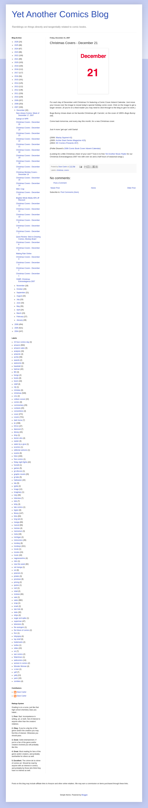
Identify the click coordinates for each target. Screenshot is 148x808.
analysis (17, 351)
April (19, 310)
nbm (15, 561)
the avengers (19, 627)
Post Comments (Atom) (70, 192)
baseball (17, 366)
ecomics (17, 447)
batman (17, 369)
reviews (17, 594)
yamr (16, 678)
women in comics (20, 663)
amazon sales (19, 348)
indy (15, 495)
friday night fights (20, 462)
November (21, 286)
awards (17, 360)
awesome (17, 363)
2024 (17, 49)
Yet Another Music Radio (115, 154)
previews (17, 579)
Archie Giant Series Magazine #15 (70, 140)
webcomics (18, 660)
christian (17, 390)
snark (16, 606)
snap (16, 603)
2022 (17, 55)
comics (16, 402)
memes (17, 528)
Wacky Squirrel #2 (64, 137)
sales (16, 600)
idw (15, 483)
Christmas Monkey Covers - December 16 (27, 173)
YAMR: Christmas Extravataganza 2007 (25, 280)
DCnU (16, 426)
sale (15, 597)
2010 (17, 97)
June (19, 303)
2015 (17, 80)
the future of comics (21, 630)
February (20, 317)
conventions (18, 411)
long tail (17, 519)
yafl (15, 672)
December (21, 110)
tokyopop (17, 636)
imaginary (18, 492)
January (20, 320)
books (16, 378)
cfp (15, 387)
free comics (18, 459)
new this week (19, 564)
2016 (17, 76)
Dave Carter (21, 692)
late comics (18, 507)
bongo (16, 375)
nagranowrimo (19, 558)
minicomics (18, 540)
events (16, 453)
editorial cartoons (20, 450)
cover (16, 414)
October (20, 289)
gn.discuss (18, 471)
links (15, 516)
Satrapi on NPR (22, 119)
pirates (16, 576)
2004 (17, 331)
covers (66, 170)
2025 (17, 45)
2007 (17, 107)
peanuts (17, 573)
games (16, 468)
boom (16, 381)
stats (16, 612)
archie (16, 357)
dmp (15, 435)
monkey (17, 543)
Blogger (84, 795)
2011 (17, 93)
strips (16, 615)
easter (16, 441)
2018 (17, 69)
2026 (17, 42)
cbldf (16, 384)
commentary (19, 405)
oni (15, 570)
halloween (18, 480)
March (19, 313)
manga (16, 522)
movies (16, 552)
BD (15, 372)
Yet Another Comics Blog (60, 14)
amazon (17, 345)
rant (15, 588)
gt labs (16, 477)
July (18, 299)
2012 (17, 90)
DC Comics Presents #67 (67, 143)
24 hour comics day (21, 342)
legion (16, 510)
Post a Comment (60, 183)
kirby (16, 504)
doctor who (18, 438)
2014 (17, 83)
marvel (16, 525)
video (16, 648)
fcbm (16, 456)
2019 (17, 66)
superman (18, 621)
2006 (17, 324)
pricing (16, 582)
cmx (15, 396)
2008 (17, 104)
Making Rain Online (24, 254)
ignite (16, 486)
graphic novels (19, 474)
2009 (17, 100)
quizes (16, 585)
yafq (15, 675)
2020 (17, 62)
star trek (17, 609)
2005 (17, 328)
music (16, 555)
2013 (17, 87)
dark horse (18, 420)
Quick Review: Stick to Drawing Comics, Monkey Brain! (28, 238)
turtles (16, 645)
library (16, 513)
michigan (17, 537)
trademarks (18, 642)
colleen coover (19, 399)
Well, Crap (20, 189)
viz (15, 651)
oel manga (18, 567)
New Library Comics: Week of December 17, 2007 (27, 114)
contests (17, 408)
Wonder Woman (20, 666)
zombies (17, 681)
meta (16, 534)
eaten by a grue (20, 444)
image (16, 489)
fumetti (16, 465)
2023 (17, 52)
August (20, 296)
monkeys (17, 546)
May (18, 306)
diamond (17, 429)
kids (15, 501)
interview (17, 498)
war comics (18, 654)
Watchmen (18, 657)
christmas (60, 170)
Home (93, 188)
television (17, 624)
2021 (17, 59)
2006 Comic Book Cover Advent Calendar (82, 148)
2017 (17, 73)
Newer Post (55, 188)
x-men (16, 669)
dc (15, 423)
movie (16, 549)
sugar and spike (20, 618)
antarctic (17, 354)
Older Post (131, 188)
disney (16, 432)
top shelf (17, 639)
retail (16, 591)
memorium (18, 531)
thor (15, 633)
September (21, 293)
